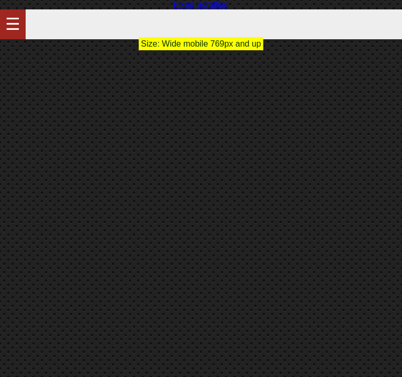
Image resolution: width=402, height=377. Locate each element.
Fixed (184, 4)
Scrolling (212, 4)
